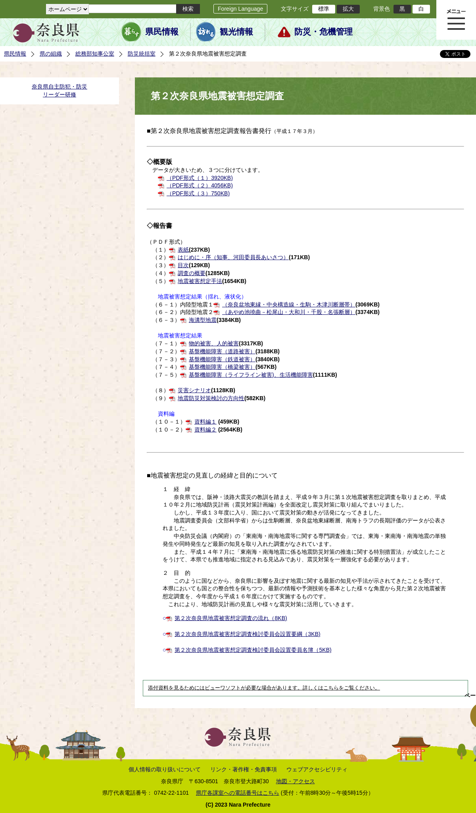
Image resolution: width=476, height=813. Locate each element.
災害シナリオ (194, 390)
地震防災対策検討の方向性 (211, 398)
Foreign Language (240, 9)
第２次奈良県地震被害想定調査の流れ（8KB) (231, 618)
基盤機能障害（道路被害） (222, 351)
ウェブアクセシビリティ (316, 769)
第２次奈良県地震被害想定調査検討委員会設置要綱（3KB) (247, 634)
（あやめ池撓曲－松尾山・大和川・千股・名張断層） (288, 312)
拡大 (348, 9)
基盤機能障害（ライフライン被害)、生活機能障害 (251, 375)
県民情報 (161, 32)
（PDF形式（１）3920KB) (200, 178)
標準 (323, 9)
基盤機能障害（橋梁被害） (222, 367)
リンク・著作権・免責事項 (243, 769)
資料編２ (205, 429)
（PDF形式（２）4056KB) (200, 185)
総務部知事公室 (94, 53)
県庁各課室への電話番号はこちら (237, 793)
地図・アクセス (295, 781)
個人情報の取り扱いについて (165, 769)
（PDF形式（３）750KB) (198, 193)
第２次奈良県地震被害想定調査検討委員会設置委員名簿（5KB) (253, 650)
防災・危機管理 (323, 32)
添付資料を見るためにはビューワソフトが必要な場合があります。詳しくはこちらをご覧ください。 (264, 688)
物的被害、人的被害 (214, 343)
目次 (183, 265)
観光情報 (236, 32)
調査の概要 (191, 273)
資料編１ (205, 421)
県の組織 (51, 53)
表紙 (183, 250)
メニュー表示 (456, 20)
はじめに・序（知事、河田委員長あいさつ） (233, 257)
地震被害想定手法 (200, 281)
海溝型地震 (203, 320)
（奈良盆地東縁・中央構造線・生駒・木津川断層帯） (288, 304)
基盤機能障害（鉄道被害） (222, 359)
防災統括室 (141, 53)
